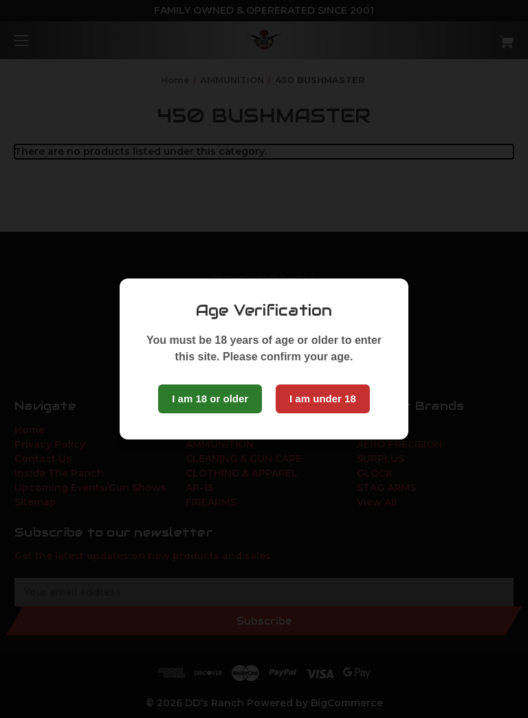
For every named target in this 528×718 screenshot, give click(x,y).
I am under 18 (322, 398)
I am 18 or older (210, 398)
